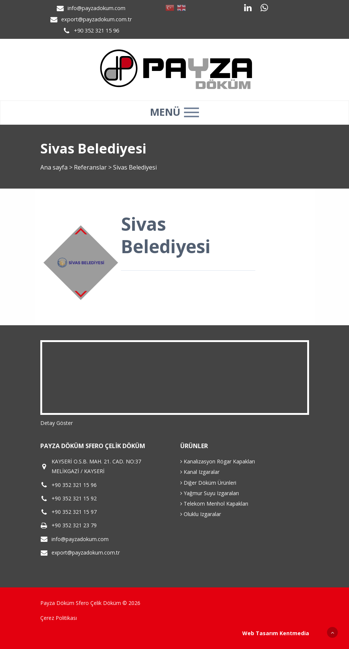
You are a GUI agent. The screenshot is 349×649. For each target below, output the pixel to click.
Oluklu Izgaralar (200, 514)
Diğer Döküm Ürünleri (208, 482)
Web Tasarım (260, 633)
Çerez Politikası (58, 617)
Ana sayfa (54, 167)
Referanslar (90, 167)
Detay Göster (56, 422)
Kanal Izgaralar (199, 471)
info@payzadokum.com (96, 8)
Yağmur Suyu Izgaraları (209, 493)
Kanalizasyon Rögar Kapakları (217, 461)
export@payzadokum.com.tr (96, 19)
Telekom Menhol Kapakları (214, 503)
